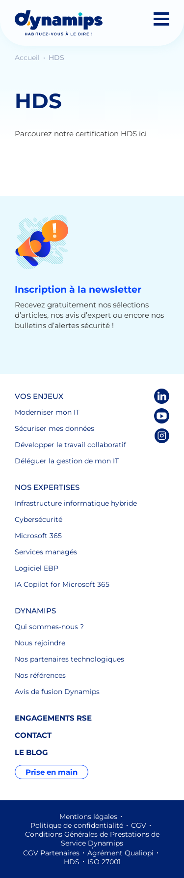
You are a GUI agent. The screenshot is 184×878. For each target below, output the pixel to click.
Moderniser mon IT (47, 412)
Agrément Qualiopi (120, 852)
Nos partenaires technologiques (69, 659)
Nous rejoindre (40, 642)
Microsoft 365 (38, 535)
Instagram (161, 435)
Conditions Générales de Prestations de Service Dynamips (92, 839)
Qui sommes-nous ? (49, 626)
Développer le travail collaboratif (70, 444)
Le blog (31, 752)
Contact (33, 735)
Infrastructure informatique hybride (76, 503)
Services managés (46, 551)
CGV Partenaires (51, 852)
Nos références (40, 675)
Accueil (28, 57)
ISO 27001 (104, 861)
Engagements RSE (53, 718)
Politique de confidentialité (76, 825)
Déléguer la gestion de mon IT (67, 460)
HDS (71, 861)
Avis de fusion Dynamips (57, 691)
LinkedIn (161, 396)
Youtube (161, 416)
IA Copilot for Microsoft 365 (62, 584)
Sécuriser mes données (54, 428)
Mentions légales (88, 816)
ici (143, 133)
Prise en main (52, 772)
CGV (138, 825)
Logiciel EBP (36, 568)
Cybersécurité (38, 519)
